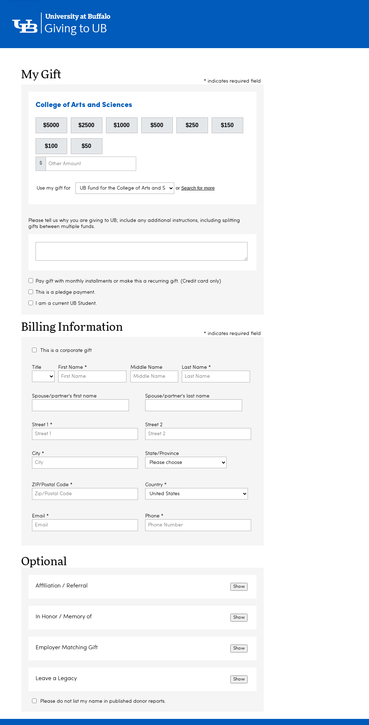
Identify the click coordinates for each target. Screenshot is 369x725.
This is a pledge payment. (66, 292)
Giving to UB (75, 29)
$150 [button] (227, 125)
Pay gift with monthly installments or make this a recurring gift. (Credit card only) (128, 281)
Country (156, 484)
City (38, 453)
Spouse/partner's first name (64, 396)
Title (36, 367)
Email (40, 516)
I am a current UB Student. (66, 303)
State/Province (162, 453)
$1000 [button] (122, 125)
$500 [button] (157, 125)
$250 (192, 125)
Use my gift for (54, 188)
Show (239, 586)
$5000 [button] (51, 125)
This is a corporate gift (66, 350)
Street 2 (153, 424)
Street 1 (42, 424)
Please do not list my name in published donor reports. (103, 701)
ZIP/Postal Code (52, 484)
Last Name (196, 367)
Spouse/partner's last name (177, 396)
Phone (154, 516)
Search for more (198, 188)
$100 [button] (51, 146)
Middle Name (146, 367)
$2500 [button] (86, 125)
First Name (72, 367)
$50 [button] (86, 146)
